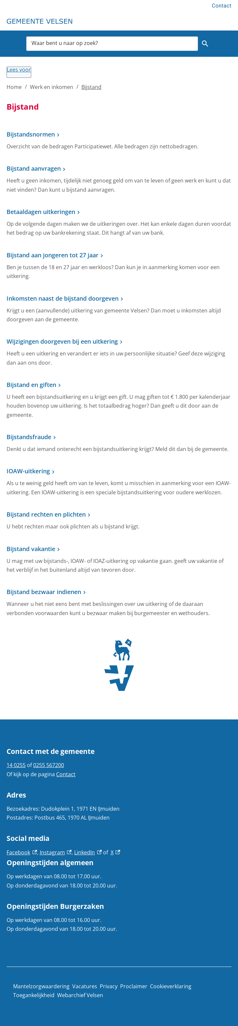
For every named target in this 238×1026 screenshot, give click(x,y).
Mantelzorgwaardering (41, 986)
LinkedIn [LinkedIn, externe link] (88, 852)
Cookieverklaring (170, 986)
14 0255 (16, 765)
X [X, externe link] (115, 852)
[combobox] (112, 43)
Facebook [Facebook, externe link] (22, 852)
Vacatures (84, 986)
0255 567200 (48, 765)
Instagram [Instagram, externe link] (56, 852)
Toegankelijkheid (33, 995)
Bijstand (91, 87)
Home (14, 87)
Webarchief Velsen (80, 995)
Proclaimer (133, 986)
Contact (221, 6)
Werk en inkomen (51, 87)
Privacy (109, 986)
